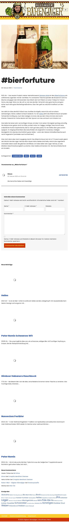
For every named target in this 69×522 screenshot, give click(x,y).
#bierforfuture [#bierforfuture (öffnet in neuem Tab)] (59, 95)
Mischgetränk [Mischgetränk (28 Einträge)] (27, 501)
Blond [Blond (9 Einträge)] (34, 495)
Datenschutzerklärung (18, 516)
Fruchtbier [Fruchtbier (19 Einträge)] (25, 498)
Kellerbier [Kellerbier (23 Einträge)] (63, 498)
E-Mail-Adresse (31, 206)
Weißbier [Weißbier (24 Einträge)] (21, 506)
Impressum (32, 516)
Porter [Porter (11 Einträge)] (55, 501)
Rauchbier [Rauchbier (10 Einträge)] (59, 501)
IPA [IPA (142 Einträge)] (58, 498)
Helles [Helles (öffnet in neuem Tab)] (41, 114)
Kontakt (4, 516)
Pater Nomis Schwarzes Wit (17, 336)
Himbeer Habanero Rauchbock (18, 376)
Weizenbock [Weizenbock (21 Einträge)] (13, 506)
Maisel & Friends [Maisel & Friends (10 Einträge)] (13, 501)
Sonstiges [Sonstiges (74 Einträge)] (47, 503)
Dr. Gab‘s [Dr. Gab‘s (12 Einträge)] (6, 498)
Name (6, 206)
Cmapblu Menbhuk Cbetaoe (18, 477)
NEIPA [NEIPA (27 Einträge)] (40, 501)
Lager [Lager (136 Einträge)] (4, 500)
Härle (26, 156)
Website (48, 206)
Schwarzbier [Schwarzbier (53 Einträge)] (21, 503)
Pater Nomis (8, 457)
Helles (33, 156)
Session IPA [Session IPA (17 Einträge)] (38, 504)
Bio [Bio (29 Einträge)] (24, 495)
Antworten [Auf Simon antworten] (63, 175)
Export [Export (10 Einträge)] (14, 498)
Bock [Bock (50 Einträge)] (38, 495)
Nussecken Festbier (12, 416)
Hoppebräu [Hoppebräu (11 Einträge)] (45, 498)
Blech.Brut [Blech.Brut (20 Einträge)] (29, 495)
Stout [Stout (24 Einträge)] (63, 503)
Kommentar (9, 214)
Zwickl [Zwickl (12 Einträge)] (27, 506)
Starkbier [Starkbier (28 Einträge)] (57, 503)
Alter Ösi (12, 486)
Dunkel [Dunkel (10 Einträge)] (10, 498)
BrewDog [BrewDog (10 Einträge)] (52, 495)
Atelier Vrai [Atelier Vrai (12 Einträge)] (13, 495)
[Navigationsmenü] (66, 9)
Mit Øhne (17, 474)
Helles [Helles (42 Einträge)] (39, 498)
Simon (3, 477)
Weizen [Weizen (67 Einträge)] (5, 506)
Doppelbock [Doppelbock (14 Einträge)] (58, 495)
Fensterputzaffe (33, 483)
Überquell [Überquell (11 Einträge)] (31, 506)
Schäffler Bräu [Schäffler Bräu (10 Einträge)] (30, 503)
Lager (39, 156)
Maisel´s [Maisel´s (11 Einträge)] (19, 501)
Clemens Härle (17, 156)
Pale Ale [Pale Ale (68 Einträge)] (46, 500)
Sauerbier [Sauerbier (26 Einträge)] (10, 503)
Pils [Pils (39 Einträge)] (52, 501)
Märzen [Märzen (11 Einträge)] (35, 501)
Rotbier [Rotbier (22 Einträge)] (4, 504)
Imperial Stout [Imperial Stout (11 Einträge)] (52, 498)
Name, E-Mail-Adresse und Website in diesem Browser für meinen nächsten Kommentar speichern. (30, 240)
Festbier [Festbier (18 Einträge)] (18, 498)
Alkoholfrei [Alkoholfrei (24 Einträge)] (5, 495)
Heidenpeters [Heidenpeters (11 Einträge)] (32, 498)
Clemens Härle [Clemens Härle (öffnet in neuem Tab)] (44, 95)
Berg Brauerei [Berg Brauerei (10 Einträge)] (19, 495)
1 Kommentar (18, 88)
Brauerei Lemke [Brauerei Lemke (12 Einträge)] (45, 495)
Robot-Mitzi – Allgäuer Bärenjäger (13, 483)
